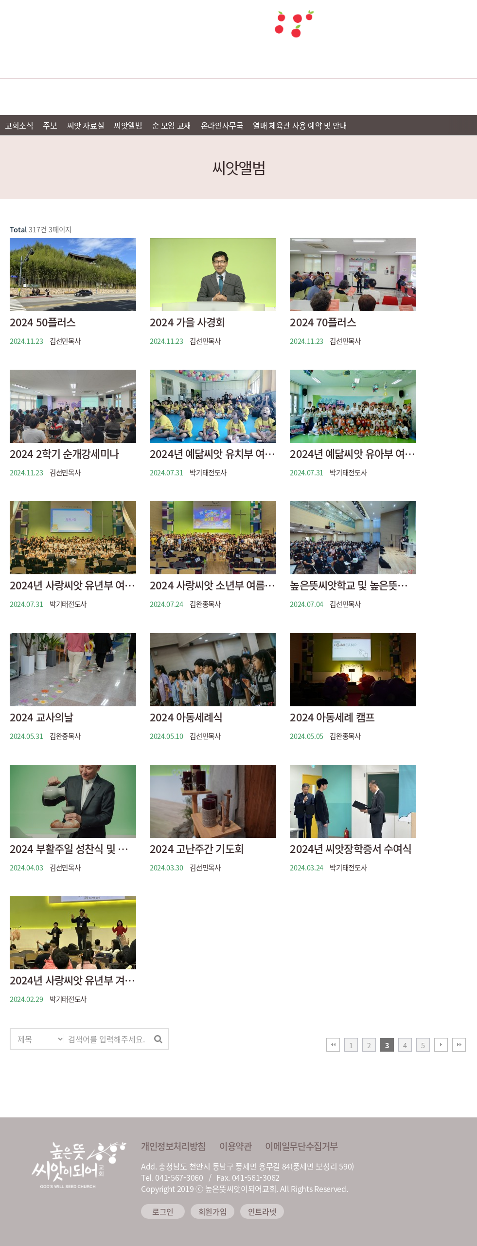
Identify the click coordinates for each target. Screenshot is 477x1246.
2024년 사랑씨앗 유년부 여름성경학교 (73, 585)
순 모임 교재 (171, 125)
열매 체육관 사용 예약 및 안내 (300, 125)
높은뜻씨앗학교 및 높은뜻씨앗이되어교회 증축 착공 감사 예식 (353, 585)
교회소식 (19, 125)
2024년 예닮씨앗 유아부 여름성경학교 (353, 453)
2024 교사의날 (41, 717)
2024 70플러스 (322, 322)
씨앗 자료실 (86, 125)
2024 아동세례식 (186, 717)
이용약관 (235, 1146)
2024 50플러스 (42, 322)
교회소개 (63, 97)
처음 (333, 1045)
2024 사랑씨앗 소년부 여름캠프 (213, 585)
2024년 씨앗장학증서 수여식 (350, 848)
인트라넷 (262, 1211)
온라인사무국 (222, 125)
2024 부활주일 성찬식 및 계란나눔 (73, 848)
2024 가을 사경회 (187, 322)
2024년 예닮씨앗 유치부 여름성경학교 (213, 453)
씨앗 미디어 (326, 97)
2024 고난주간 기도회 (197, 848)
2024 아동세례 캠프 (332, 717)
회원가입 (212, 1211)
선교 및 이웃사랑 (238, 97)
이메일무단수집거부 (301, 1146)
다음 (441, 1045)
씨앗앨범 (128, 125)
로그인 (163, 1211)
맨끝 (459, 1045)
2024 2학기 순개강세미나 (64, 453)
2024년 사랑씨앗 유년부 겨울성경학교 (73, 980)
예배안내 (150, 97)
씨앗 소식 (414, 97)
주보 (50, 125)
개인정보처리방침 (173, 1146)
